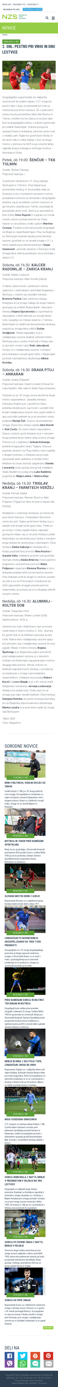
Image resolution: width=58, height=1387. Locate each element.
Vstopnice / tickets (33, 9)
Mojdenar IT (34, 1383)
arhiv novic (48, 1328)
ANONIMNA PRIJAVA (11, 9)
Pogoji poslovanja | (22, 1380)
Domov (4, 35)
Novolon (44, 1383)
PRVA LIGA (6, 4)
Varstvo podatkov (36, 1380)
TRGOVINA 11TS (19, 4)
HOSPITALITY (32, 4)
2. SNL (16, 41)
